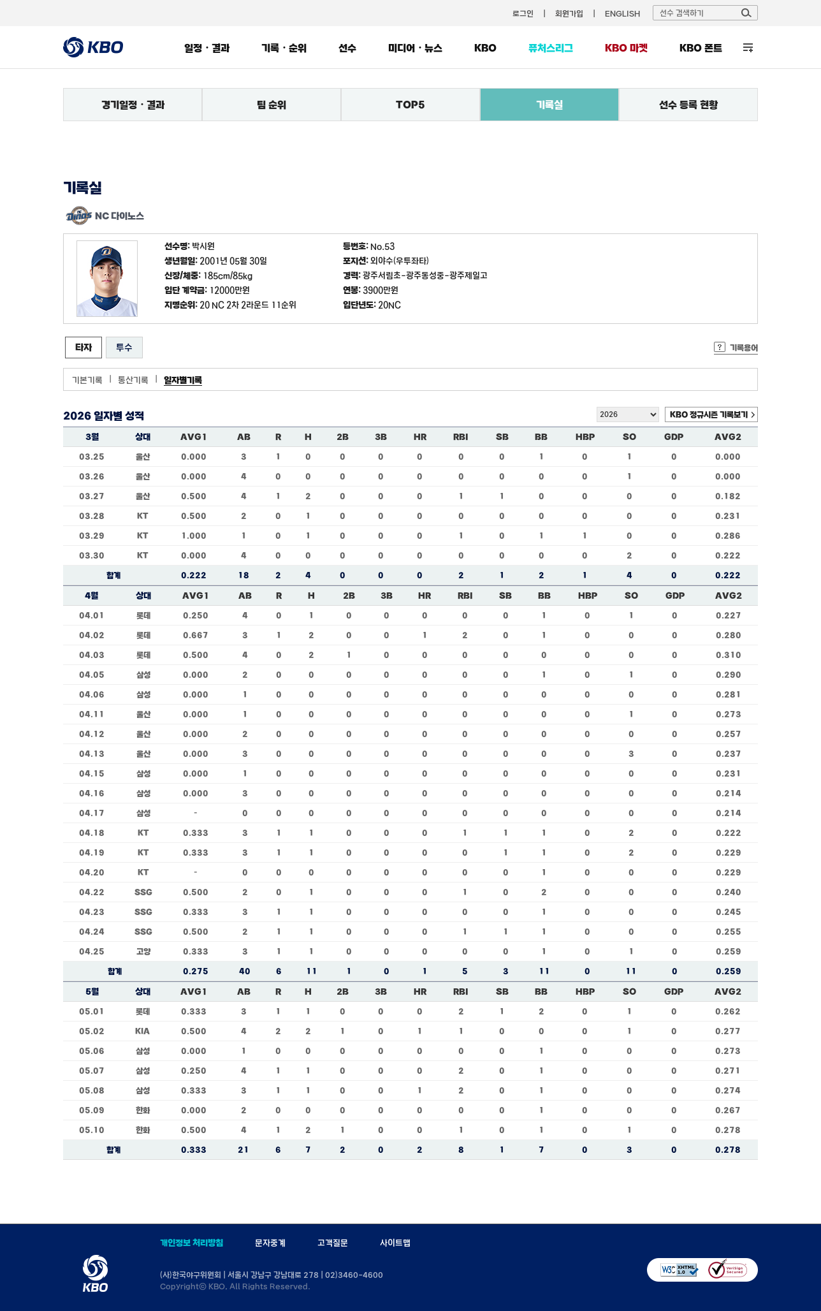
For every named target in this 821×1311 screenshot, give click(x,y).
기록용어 (744, 347)
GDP (673, 437)
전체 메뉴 (748, 47)
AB (244, 437)
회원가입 (569, 13)
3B (381, 437)
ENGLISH (622, 13)
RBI (461, 437)
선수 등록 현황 (688, 104)
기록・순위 (284, 48)
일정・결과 (206, 48)
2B (343, 437)
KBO (485, 48)
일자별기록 (183, 380)
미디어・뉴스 (415, 48)
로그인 (523, 13)
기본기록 (87, 380)
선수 (347, 48)
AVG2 (728, 437)
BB (541, 437)
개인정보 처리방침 (191, 1243)
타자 (83, 347)
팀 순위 (271, 104)
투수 (124, 347)
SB (502, 437)
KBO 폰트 (700, 48)
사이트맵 (395, 1243)
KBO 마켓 (626, 48)
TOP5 (410, 104)
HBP (585, 437)
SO (629, 437)
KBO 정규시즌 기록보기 (709, 414)
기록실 (549, 104)
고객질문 (332, 1243)
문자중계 (270, 1243)
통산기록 (133, 380)
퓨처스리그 (550, 48)
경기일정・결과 (132, 104)
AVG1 (193, 437)
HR (420, 437)
